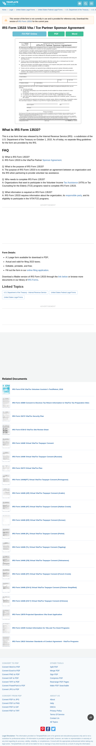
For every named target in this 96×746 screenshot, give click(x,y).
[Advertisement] (48, 225)
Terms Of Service (57, 714)
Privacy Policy (56, 711)
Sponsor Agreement (52, 160)
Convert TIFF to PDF (11, 682)
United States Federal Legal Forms (63, 292)
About (52, 699)
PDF (56, 34)
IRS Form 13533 (25, 21)
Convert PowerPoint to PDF (13, 686)
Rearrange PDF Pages (59, 682)
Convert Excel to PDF (11, 671)
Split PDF (54, 667)
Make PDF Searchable (59, 686)
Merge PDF (55, 671)
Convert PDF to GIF (10, 707)
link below (63, 277)
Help (52, 703)
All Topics (54, 722)
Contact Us (54, 718)
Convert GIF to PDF (10, 678)
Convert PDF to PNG (11, 703)
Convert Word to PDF (11, 667)
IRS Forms (33, 280)
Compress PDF (56, 678)
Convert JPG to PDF (10, 689)
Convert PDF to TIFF (11, 711)
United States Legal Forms (13, 297)
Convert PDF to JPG (10, 699)
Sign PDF (54, 674)
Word (74, 34)
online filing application (37, 270)
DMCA (52, 707)
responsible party (74, 195)
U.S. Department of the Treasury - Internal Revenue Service (25, 292)
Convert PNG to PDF (11, 674)
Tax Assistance (71, 182)
